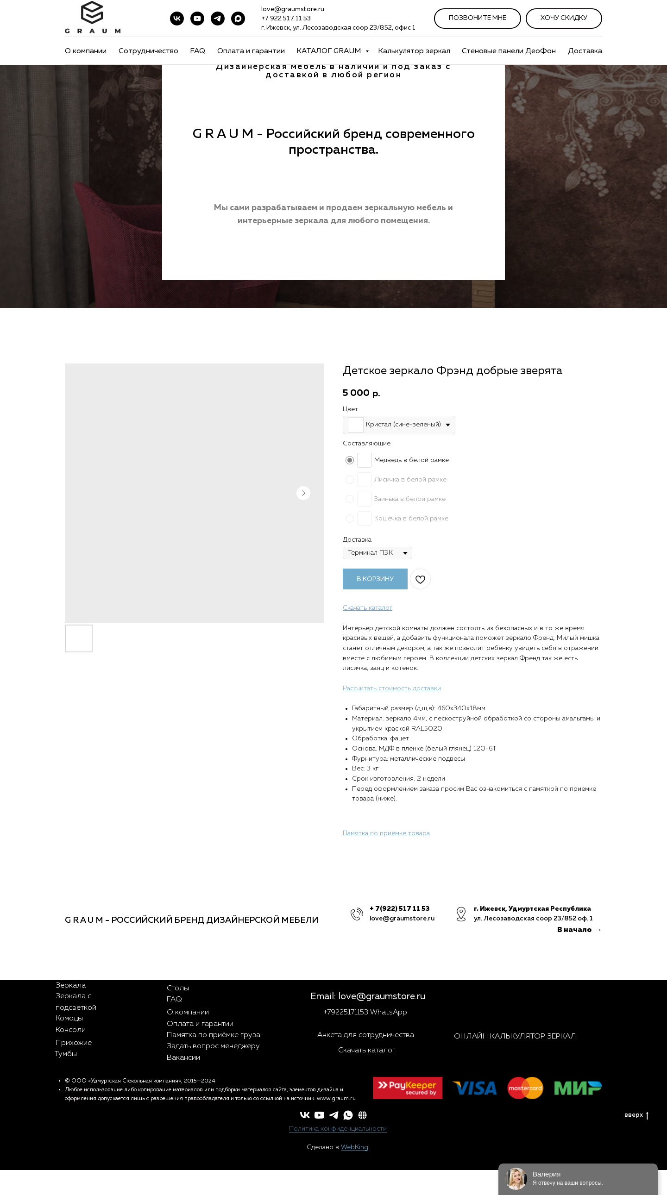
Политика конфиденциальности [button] (338, 1129)
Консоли (71, 1030)
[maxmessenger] (238, 18)
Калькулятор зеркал (414, 51)
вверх (636, 1116)
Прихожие (74, 1043)
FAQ (197, 51)
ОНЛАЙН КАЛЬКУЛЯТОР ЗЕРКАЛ (515, 1036)
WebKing (354, 1147)
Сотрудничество (148, 51)
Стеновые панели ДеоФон (509, 51)
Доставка (585, 51)
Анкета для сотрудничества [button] (365, 1035)
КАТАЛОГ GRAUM (329, 51)
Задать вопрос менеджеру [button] (213, 1046)
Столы (178, 988)
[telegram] (218, 18)
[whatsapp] (348, 1115)
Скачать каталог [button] (367, 1050)
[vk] (177, 18)
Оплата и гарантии (251, 51)
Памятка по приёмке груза (213, 1035)
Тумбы (66, 1054)
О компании (86, 51)
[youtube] (197, 18)
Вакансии (183, 1058)
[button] (362, 1115)
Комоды (69, 1018)
